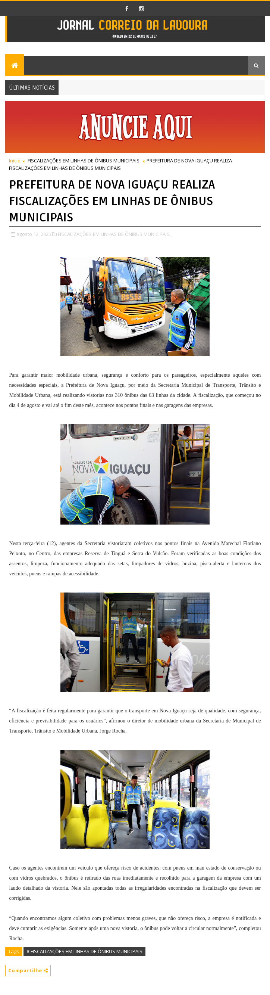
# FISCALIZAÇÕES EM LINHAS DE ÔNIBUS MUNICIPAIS (84, 951)
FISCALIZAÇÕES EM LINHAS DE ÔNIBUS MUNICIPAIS (83, 160)
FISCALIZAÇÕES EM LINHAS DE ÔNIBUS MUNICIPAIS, (114, 234)
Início (15, 160)
